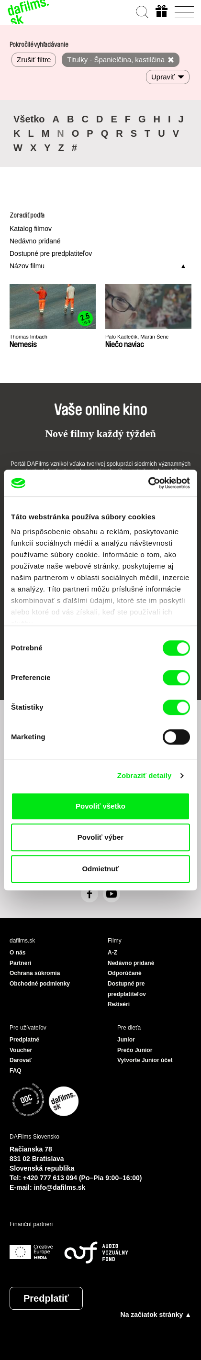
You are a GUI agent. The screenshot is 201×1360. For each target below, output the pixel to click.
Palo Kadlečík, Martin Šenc (136, 337)
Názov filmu (27, 266)
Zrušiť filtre (34, 59)
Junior (126, 1039)
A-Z (112, 952)
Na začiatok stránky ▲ (156, 1314)
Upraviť (163, 77)
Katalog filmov (31, 228)
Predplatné (24, 1039)
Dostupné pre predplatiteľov (51, 253)
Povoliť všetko (100, 806)
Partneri (20, 963)
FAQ (16, 1070)
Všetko (29, 119)
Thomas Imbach (28, 337)
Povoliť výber (100, 837)
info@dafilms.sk (60, 1187)
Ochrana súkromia (35, 973)
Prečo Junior (134, 1050)
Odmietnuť (100, 869)
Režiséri (119, 1004)
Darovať (21, 1060)
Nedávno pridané (35, 241)
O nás (17, 952)
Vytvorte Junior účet (145, 1060)
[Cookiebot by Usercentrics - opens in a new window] (148, 483)
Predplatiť (46, 1298)
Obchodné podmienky (40, 983)
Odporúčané (125, 973)
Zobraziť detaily (144, 775)
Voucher (21, 1050)
